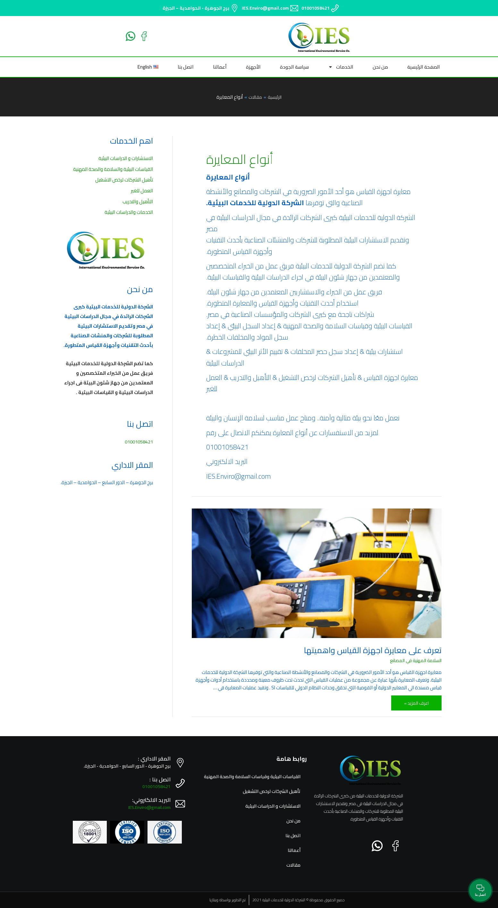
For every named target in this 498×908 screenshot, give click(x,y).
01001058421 (315, 8)
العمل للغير (142, 191)
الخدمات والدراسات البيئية (129, 212)
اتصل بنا (186, 66)
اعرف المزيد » (415, 701)
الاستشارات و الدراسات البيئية (125, 158)
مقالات (293, 865)
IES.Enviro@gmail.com (265, 8)
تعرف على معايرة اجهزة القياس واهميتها (373, 650)
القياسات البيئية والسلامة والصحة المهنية (113, 169)
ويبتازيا (213, 900)
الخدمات (340, 66)
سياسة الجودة (294, 66)
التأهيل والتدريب (137, 201)
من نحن (380, 66)
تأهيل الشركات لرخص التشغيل (124, 180)
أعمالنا (220, 66)
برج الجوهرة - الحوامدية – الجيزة (196, 8)
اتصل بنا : (160, 779)
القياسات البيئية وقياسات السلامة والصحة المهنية (250, 776)
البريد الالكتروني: (151, 800)
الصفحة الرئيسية (423, 66)
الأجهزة (253, 66)
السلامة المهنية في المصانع (414, 660)
